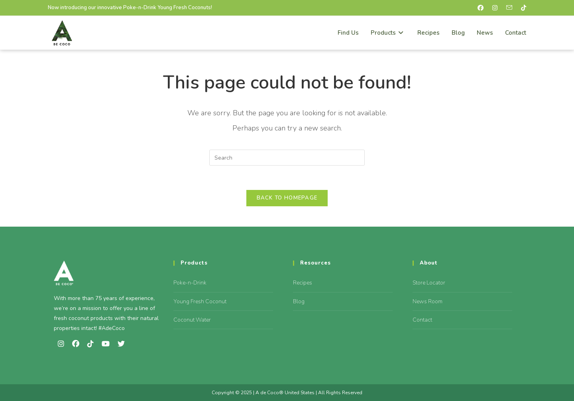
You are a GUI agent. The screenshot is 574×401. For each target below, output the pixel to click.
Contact (422, 320)
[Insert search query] (287, 158)
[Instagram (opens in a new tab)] (497, 8)
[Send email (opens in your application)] (511, 8)
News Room (427, 301)
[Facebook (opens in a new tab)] (482, 8)
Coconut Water (192, 320)
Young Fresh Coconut (199, 301)
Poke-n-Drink (189, 282)
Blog (299, 301)
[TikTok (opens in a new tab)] (522, 8)
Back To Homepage (287, 197)
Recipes (302, 282)
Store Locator (429, 282)
